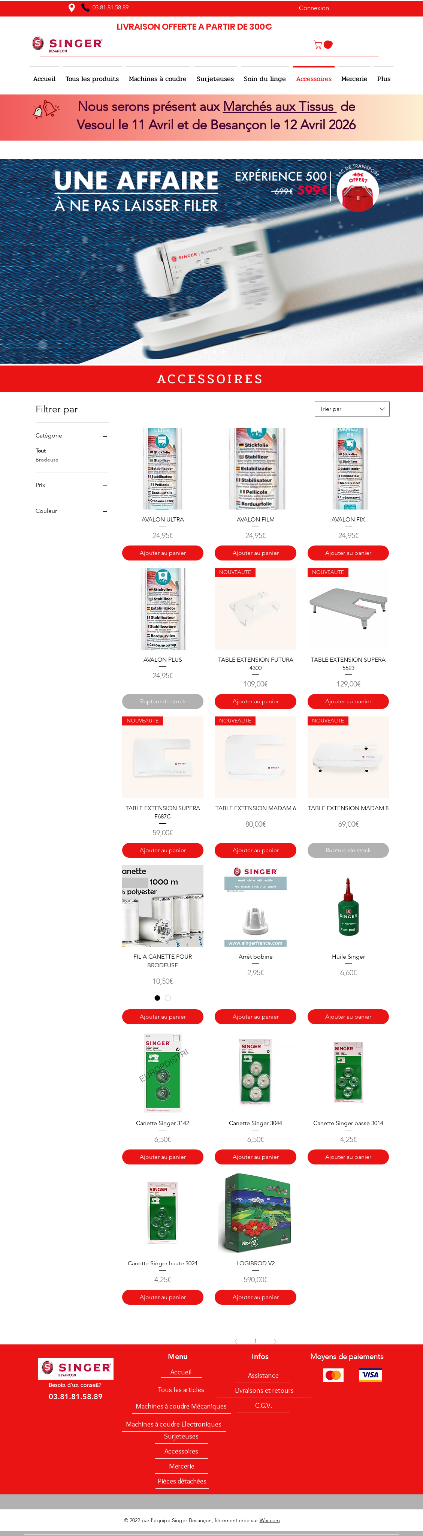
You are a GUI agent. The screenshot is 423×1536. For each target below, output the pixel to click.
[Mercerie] (181, 1466)
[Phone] (85, 7)
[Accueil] (181, 1372)
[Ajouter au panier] (163, 552)
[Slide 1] (205, 352)
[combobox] (352, 409)
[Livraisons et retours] (264, 1390)
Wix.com (270, 1520)
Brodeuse (47, 459)
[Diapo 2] (215, 352)
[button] (324, 44)
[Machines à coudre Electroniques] (174, 1424)
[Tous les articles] (181, 1389)
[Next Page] (275, 1341)
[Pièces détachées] (182, 1481)
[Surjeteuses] (181, 1436)
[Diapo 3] (223, 352)
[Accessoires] (181, 1451)
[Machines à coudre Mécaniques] (181, 1406)
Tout (41, 450)
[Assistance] (263, 1375)
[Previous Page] (236, 1341)
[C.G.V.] (263, 1405)
